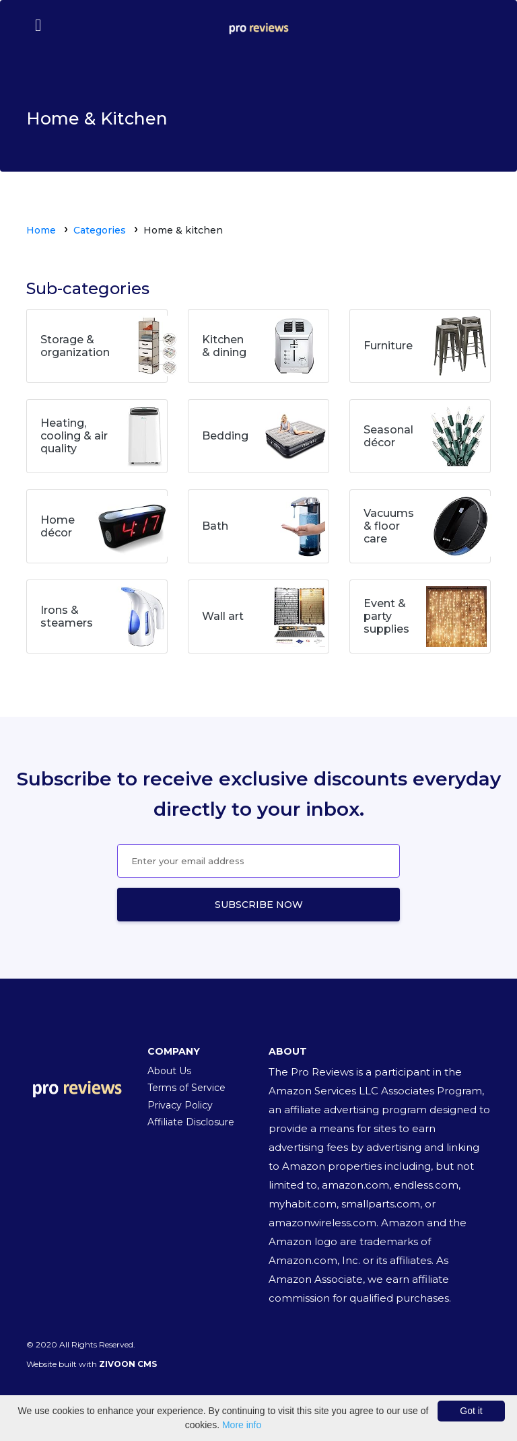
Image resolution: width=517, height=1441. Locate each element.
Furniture (388, 345)
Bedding (225, 435)
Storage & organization (75, 346)
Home (41, 230)
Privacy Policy (180, 1105)
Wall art (223, 616)
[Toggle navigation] (37, 24)
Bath (215, 526)
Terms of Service (186, 1088)
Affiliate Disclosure (190, 1122)
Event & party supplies (386, 616)
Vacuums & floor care (389, 526)
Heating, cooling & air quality (74, 436)
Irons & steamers (66, 616)
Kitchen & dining (224, 346)
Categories (99, 230)
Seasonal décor (388, 436)
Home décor (57, 526)
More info (241, 1424)
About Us (169, 1071)
